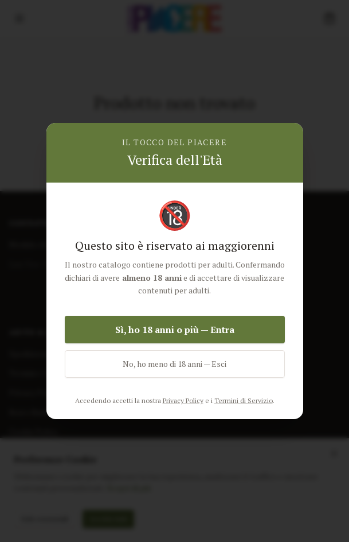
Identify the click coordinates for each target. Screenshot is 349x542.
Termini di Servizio (243, 400)
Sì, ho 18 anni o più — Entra (174, 329)
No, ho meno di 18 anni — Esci (174, 363)
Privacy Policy (183, 400)
